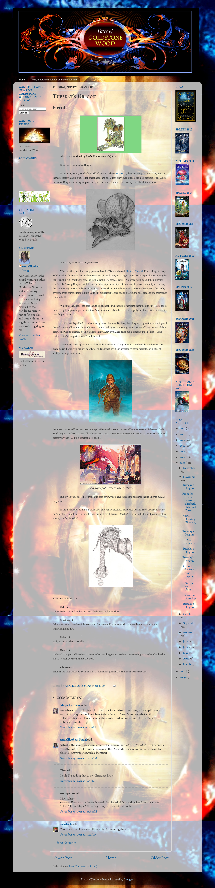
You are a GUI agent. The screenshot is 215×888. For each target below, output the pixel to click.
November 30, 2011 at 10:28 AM (78, 812)
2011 (182, 463)
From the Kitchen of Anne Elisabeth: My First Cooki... (189, 502)
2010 (183, 672)
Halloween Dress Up (189, 597)
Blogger (128, 880)
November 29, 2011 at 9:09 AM (78, 728)
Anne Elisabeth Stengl (73, 740)
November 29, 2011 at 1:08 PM (77, 781)
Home (22, 79)
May (186, 653)
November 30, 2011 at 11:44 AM (78, 835)
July (185, 642)
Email (22, 105)
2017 (183, 429)
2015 (182, 440)
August (187, 633)
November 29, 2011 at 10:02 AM (78, 758)
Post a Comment (66, 843)
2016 (183, 434)
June (186, 647)
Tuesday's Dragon (188, 487)
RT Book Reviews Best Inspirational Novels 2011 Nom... (189, 578)
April (186, 659)
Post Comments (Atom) (83, 867)
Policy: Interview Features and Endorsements (54, 79)
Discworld (121, 173)
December (189, 468)
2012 (183, 457)
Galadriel (65, 824)
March (187, 665)
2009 (183, 677)
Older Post (160, 858)
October (188, 614)
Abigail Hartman (70, 705)
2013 (183, 452)
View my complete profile (29, 338)
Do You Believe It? (189, 542)
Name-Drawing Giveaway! (189, 521)
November (189, 477)
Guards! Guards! (134, 271)
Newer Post (62, 858)
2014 (183, 446)
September (189, 623)
